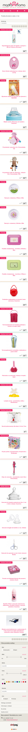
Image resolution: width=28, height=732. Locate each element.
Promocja (13, 698)
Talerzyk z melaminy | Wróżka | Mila (14, 223)
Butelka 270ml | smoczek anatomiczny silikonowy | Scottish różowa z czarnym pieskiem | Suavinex (14, 605)
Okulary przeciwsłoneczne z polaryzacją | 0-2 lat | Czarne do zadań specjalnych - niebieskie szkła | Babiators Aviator (14, 631)
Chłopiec (15, 650)
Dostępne (5, 698)
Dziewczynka (6, 650)
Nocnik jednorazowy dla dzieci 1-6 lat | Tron (14, 426)
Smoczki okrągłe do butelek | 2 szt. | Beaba (14, 527)
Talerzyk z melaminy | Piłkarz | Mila (14, 198)
